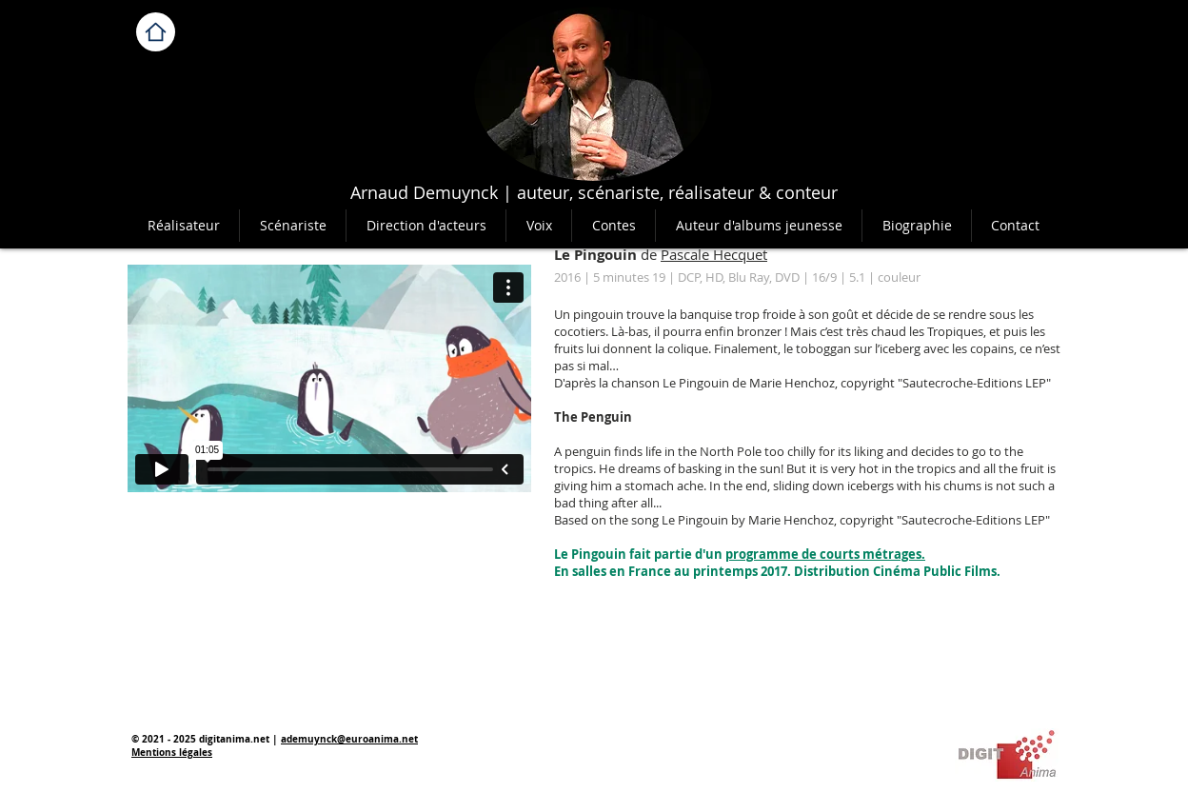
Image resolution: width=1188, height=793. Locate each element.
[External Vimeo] (329, 378)
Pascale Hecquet (714, 254)
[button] (613, 225)
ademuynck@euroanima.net (349, 738)
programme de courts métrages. (825, 554)
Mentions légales (171, 752)
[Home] (155, 31)
